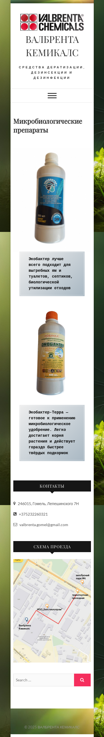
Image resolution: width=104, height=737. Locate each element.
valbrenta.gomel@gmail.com (40, 524)
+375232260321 (30, 514)
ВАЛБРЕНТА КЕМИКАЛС (52, 46)
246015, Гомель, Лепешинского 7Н (46, 503)
